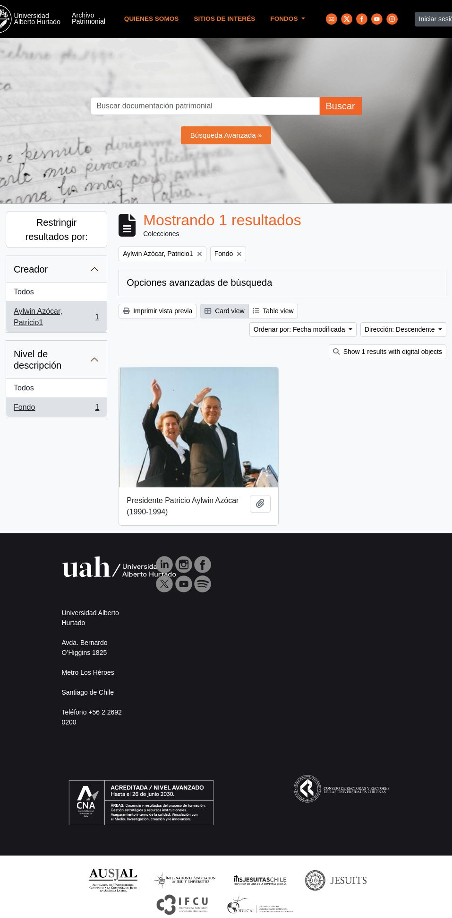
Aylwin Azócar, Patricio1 (56, 317)
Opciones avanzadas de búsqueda (199, 282)
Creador (31, 269)
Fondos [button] (284, 18)
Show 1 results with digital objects (387, 351)
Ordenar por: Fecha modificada (300, 329)
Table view (273, 311)
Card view (224, 311)
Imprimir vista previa (157, 311)
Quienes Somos (151, 18)
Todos (24, 292)
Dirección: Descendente (401, 329)
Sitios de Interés (224, 18)
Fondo (56, 409)
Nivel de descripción (37, 360)
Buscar (340, 106)
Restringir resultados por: (56, 229)
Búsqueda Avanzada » (226, 135)
